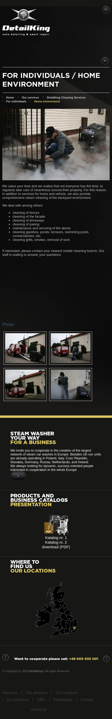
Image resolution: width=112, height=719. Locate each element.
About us (10, 692)
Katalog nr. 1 (56, 537)
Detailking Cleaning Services (66, 97)
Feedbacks (62, 699)
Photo (8, 324)
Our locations (66, 692)
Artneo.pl (38, 709)
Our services (30, 97)
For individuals (16, 101)
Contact (87, 699)
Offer (41, 699)
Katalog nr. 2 (56, 542)
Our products (17, 699)
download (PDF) (56, 547)
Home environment (47, 101)
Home (10, 97)
